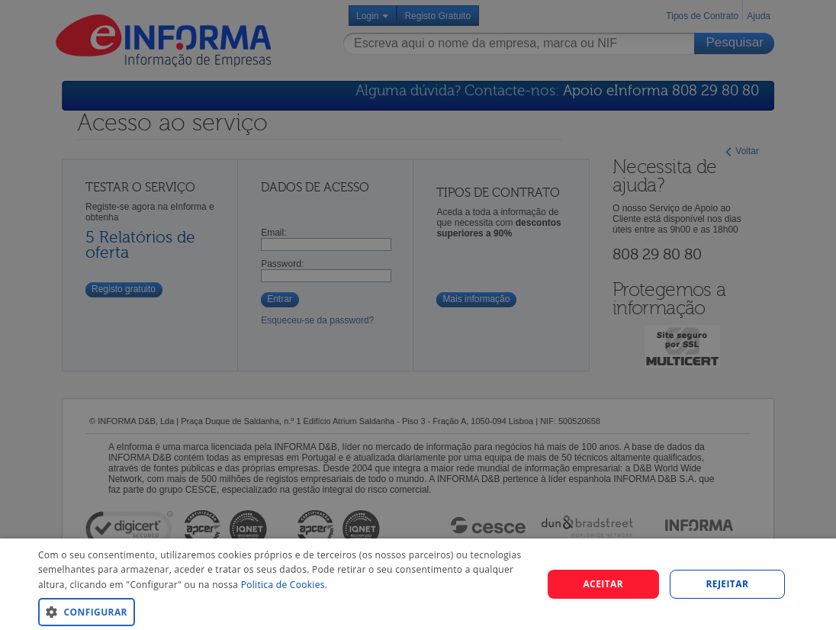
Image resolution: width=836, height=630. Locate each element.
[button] (282, 611)
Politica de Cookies (283, 584)
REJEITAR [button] (727, 583)
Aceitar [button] (603, 583)
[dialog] (418, 315)
